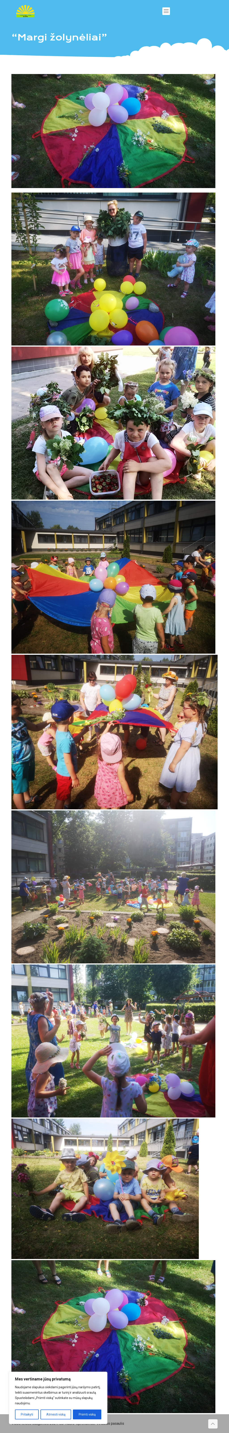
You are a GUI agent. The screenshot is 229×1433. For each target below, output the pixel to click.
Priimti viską (87, 1414)
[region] (58, 1398)
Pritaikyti (27, 1414)
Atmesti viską (56, 1414)
